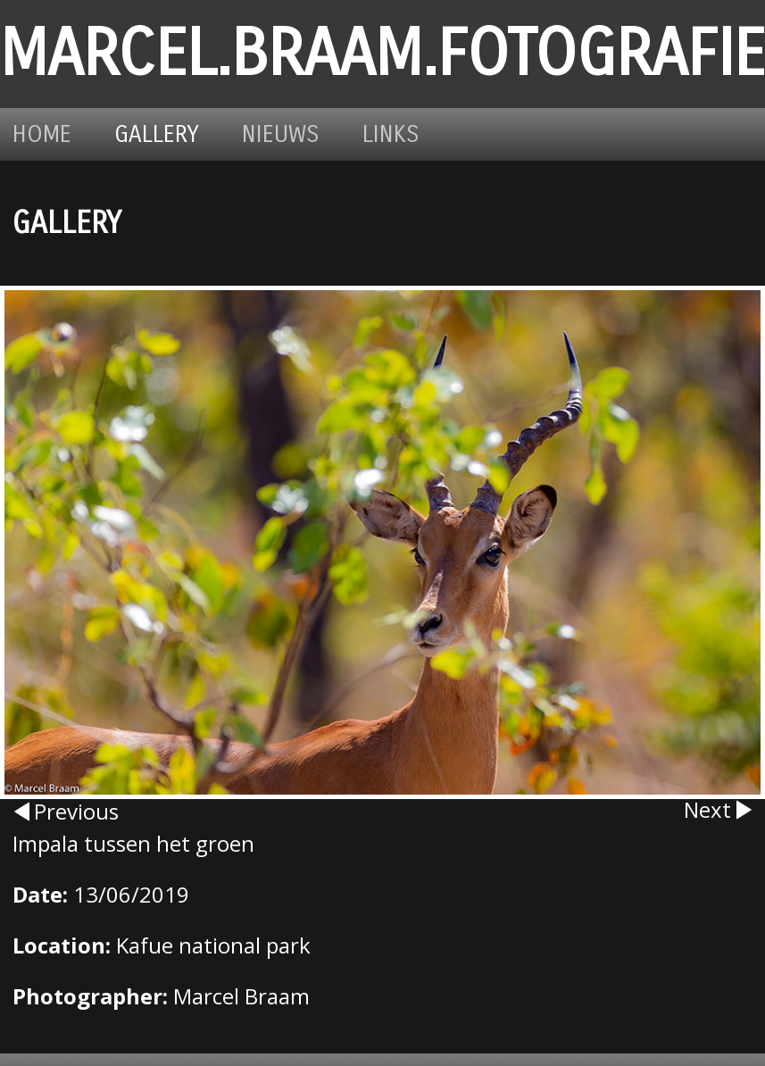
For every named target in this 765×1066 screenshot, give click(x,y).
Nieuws (281, 134)
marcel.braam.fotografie (382, 54)
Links (391, 134)
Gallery (156, 134)
